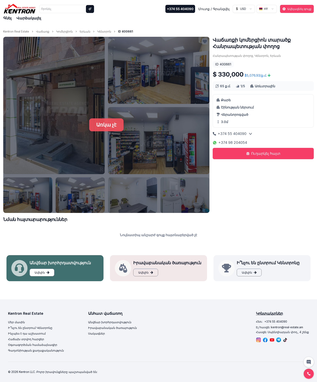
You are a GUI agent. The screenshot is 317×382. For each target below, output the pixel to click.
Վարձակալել (28, 18)
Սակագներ (96, 333)
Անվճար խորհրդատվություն (109, 322)
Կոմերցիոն (64, 31)
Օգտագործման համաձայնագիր (32, 344)
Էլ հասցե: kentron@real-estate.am (279, 327)
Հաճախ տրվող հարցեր (26, 339)
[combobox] (244, 9)
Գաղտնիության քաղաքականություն (36, 350)
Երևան (85, 31)
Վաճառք (42, 31)
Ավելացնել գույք (296, 9)
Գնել (7, 18)
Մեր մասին (16, 322)
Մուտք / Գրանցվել (213, 9)
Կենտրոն (104, 31)
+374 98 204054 (230, 142)
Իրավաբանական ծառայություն (112, 327)
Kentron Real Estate (16, 31)
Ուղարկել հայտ (263, 153)
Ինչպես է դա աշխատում (27, 333)
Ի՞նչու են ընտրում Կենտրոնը (30, 327)
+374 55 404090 (180, 9)
